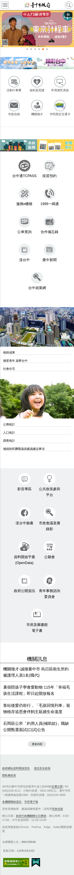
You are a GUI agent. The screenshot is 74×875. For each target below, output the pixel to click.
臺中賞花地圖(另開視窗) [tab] (31, 49)
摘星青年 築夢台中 (15, 360)
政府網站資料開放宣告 (16, 768)
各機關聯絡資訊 (12, 801)
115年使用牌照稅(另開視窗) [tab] (39, 49)
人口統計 (9, 432)
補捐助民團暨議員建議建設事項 (24, 448)
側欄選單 (5, 5)
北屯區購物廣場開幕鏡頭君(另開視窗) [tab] (27, 49)
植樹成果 (9, 352)
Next (70, 28)
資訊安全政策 (42, 768)
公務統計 (9, 424)
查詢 (68, 5)
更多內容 (37, 744)
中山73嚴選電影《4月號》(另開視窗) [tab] (43, 49)
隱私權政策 (9, 775)
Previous (4, 28)
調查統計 (9, 440)
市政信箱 (57, 808)
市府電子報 (31, 801)
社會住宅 (9, 368)
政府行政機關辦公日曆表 (31, 815)
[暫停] (68, 14)
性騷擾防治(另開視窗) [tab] (35, 49)
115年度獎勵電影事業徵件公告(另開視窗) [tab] (47, 49)
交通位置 (57, 786)
